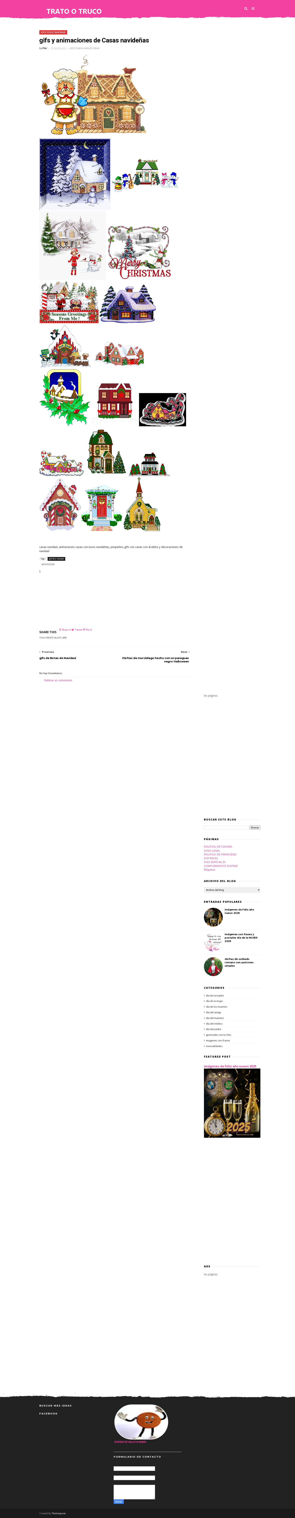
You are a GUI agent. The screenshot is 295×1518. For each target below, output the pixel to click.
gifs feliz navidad (53, 32)
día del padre (213, 1029)
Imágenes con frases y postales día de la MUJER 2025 (241, 938)
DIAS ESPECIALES (215, 862)
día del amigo (213, 1012)
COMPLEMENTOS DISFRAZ (221, 866)
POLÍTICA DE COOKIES (218, 846)
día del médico (214, 1023)
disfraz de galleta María (130, 1441)
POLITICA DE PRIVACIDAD (220, 854)
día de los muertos (216, 1006)
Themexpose (59, 1513)
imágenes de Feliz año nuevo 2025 (230, 1066)
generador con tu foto (218, 1034)
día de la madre (215, 995)
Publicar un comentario (58, 680)
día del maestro (215, 1018)
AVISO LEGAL (212, 850)
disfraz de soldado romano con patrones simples (239, 962)
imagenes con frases (218, 1040)
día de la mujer (214, 1001)
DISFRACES (211, 858)
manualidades (214, 1046)
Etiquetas (209, 869)
